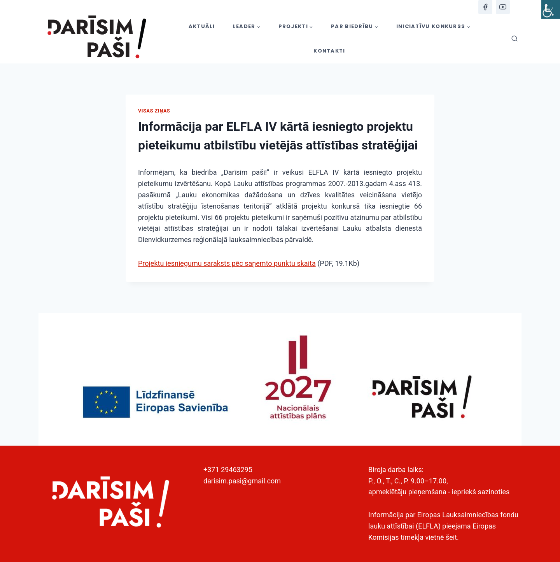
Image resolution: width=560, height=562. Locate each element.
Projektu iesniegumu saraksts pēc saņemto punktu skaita (227, 263)
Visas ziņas (154, 111)
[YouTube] (503, 7)
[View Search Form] (515, 39)
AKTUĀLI (202, 26)
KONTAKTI (329, 50)
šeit (451, 537)
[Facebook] (485, 7)
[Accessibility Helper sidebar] (550, 9)
